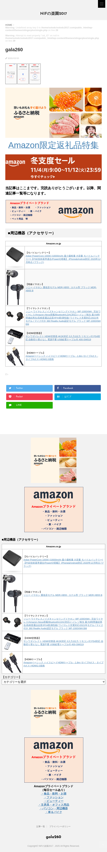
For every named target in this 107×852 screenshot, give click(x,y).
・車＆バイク (53, 812)
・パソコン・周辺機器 (53, 808)
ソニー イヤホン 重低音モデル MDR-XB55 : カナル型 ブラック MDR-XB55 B (63, 595)
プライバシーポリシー (60, 826)
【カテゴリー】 (12, 677)
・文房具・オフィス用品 (53, 804)
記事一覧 (40, 826)
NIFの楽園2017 (53, 14)
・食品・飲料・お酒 (53, 793)
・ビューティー (53, 801)
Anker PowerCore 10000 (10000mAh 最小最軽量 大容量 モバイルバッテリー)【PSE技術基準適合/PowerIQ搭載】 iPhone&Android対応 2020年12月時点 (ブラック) (63, 259)
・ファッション (53, 797)
